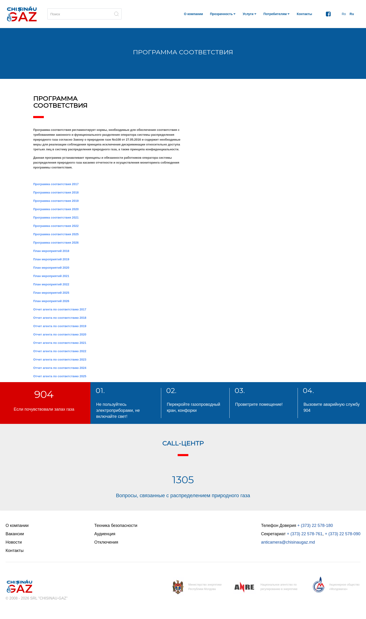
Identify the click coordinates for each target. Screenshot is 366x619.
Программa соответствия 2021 (56, 217)
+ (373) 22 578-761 (305, 534)
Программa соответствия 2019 (56, 201)
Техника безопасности (116, 525)
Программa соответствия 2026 (56, 242)
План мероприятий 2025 (51, 292)
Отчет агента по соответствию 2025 (59, 376)
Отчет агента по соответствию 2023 (59, 359)
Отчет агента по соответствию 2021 (59, 343)
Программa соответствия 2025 (56, 234)
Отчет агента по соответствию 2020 (59, 334)
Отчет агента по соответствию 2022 (59, 351)
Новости (14, 542)
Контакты (15, 550)
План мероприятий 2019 (51, 259)
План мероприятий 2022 (51, 284)
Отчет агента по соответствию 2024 (59, 368)
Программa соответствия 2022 (56, 226)
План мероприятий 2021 (51, 276)
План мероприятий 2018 (51, 251)
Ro (344, 14)
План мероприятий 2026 (51, 301)
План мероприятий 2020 (51, 267)
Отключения (106, 542)
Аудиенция (105, 534)
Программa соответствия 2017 (56, 184)
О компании (17, 525)
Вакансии (15, 534)
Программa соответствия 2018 (56, 192)
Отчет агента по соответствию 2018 (59, 317)
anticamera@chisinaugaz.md (288, 542)
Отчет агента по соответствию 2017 (59, 309)
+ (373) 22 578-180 (315, 525)
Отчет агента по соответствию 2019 (59, 326)
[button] (222, 14)
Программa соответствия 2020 (56, 209)
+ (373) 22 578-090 (342, 534)
